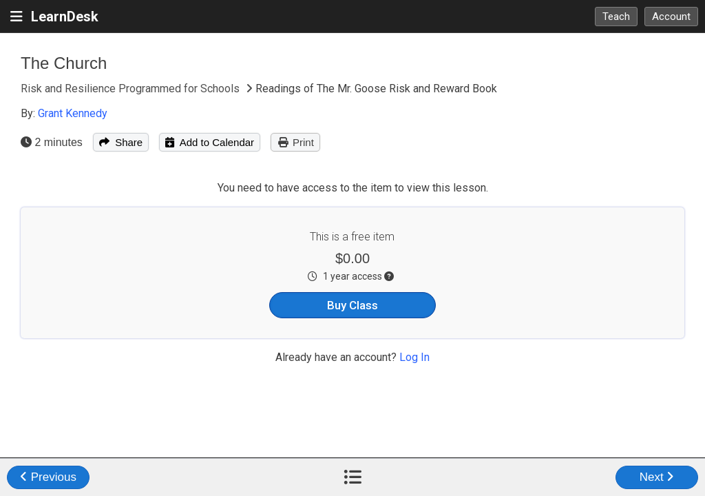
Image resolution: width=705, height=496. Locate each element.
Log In (414, 357)
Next (657, 477)
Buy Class (352, 305)
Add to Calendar (209, 142)
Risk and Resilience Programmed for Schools (131, 88)
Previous (48, 477)
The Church (64, 63)
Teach (616, 16)
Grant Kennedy (72, 113)
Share (121, 142)
